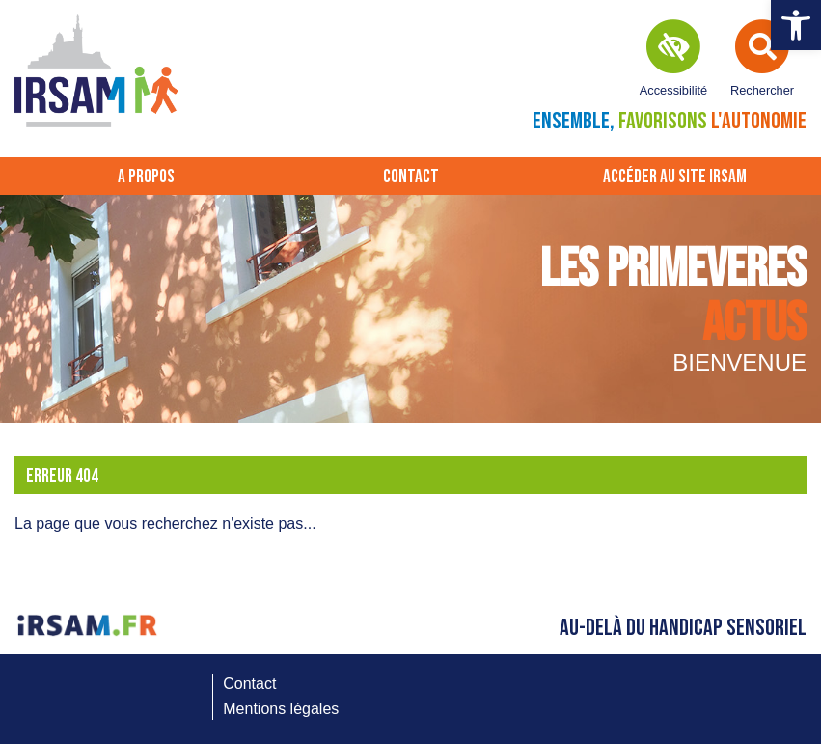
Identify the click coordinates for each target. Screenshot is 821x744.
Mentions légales (281, 709)
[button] (796, 25)
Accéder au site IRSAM (675, 177)
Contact (411, 177)
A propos (146, 177)
